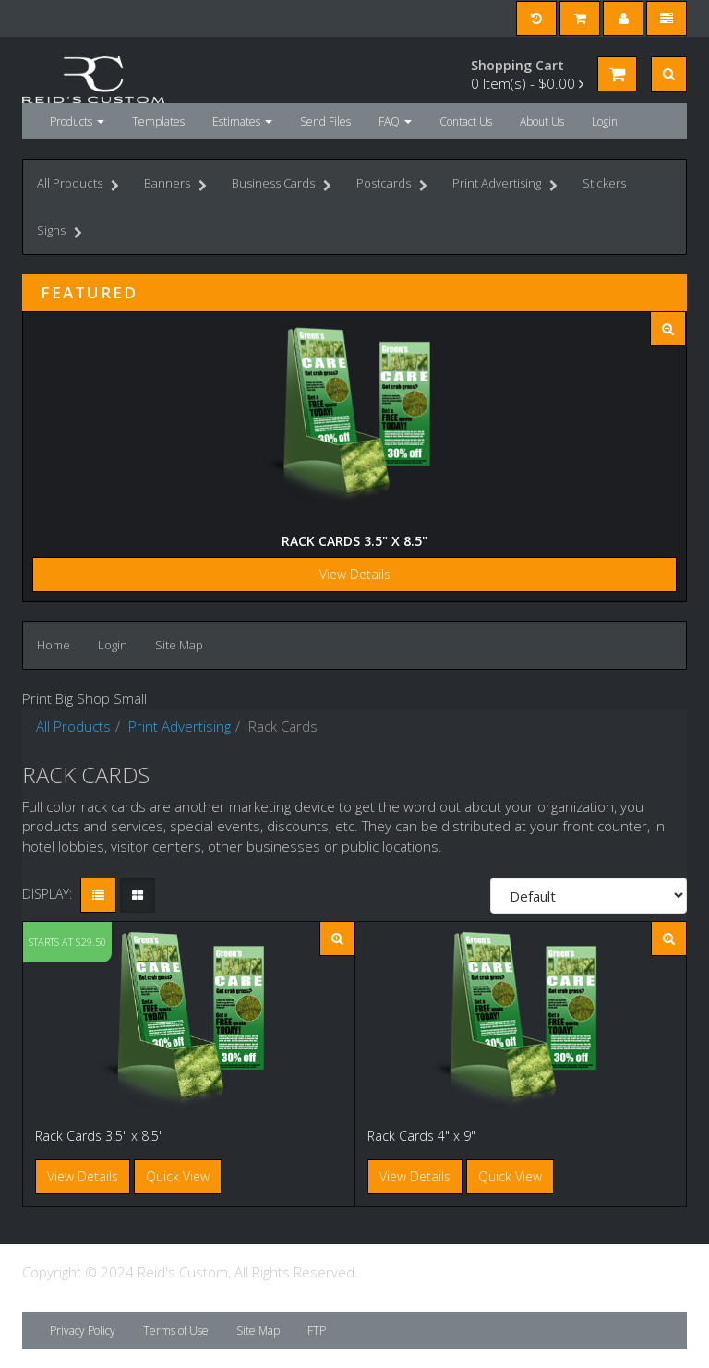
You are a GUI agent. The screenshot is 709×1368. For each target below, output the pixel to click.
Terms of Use (176, 1330)
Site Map (179, 644)
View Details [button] (82, 1176)
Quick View (178, 1176)
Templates (158, 121)
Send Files (325, 121)
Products (77, 121)
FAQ (395, 121)
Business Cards (281, 185)
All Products (78, 185)
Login (605, 121)
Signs (59, 232)
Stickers (604, 183)
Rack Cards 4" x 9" (421, 1136)
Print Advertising (505, 185)
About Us (542, 121)
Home (53, 644)
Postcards (391, 185)
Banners (175, 185)
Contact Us (465, 121)
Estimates (242, 121)
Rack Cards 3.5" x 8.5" (354, 541)
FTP (316, 1330)
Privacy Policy (82, 1330)
